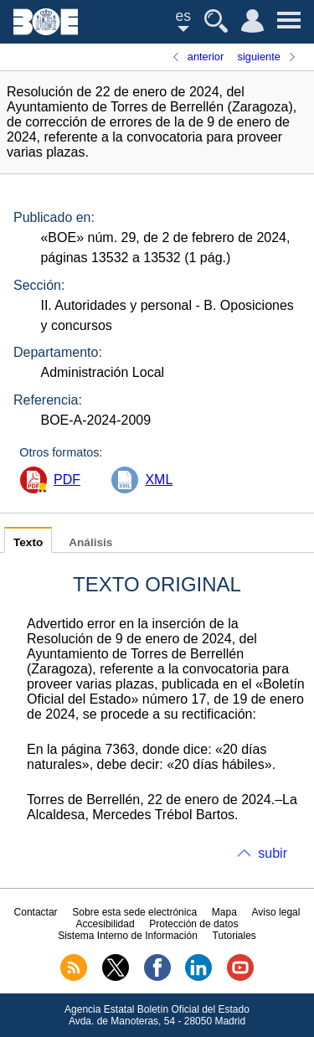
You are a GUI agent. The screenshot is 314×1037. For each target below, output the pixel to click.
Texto (28, 542)
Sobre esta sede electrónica (134, 912)
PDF (67, 479)
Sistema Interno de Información (128, 936)
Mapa (224, 912)
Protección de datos (193, 924)
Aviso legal (276, 912)
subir (272, 853)
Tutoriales (234, 936)
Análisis (90, 542)
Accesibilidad (105, 924)
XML (158, 479)
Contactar (36, 912)
